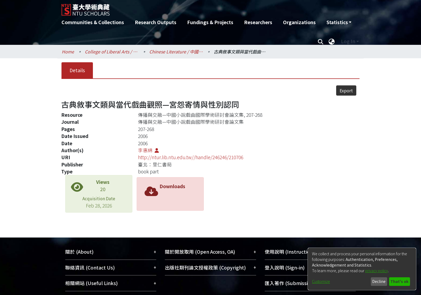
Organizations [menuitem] (299, 22)
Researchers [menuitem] (258, 22)
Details (77, 70)
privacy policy (376, 270)
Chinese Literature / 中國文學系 (176, 51)
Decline (379, 281)
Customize (321, 281)
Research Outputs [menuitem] (155, 22)
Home (68, 51)
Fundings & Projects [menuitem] (210, 22)
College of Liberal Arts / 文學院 (112, 51)
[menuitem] (338, 22)
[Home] (181, 8)
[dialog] (362, 269)
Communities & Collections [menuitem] (92, 22)
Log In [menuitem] (348, 41)
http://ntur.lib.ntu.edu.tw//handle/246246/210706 (190, 157)
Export (346, 90)
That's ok (399, 281)
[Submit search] (320, 41)
